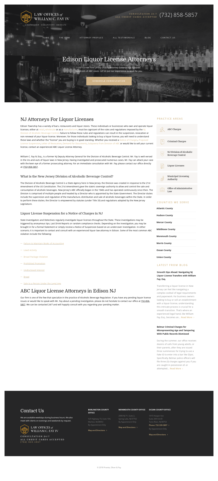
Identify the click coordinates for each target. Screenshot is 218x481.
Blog (148, 37)
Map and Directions (96, 430)
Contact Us (168, 37)
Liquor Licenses (175, 165)
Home (46, 37)
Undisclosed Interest (34, 270)
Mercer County (164, 222)
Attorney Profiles (91, 37)
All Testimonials (124, 37)
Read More (186, 317)
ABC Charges (174, 129)
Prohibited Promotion (34, 263)
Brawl (26, 276)
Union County (164, 257)
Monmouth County (167, 236)
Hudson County (165, 215)
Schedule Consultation (108, 81)
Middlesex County (166, 229)
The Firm (64, 37)
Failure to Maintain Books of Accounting (44, 243)
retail (41, 129)
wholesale (50, 129)
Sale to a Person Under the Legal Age (42, 283)
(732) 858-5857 (179, 14)
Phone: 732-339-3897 (158, 425)
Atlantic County (165, 208)
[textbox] (87, 257)
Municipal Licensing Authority (178, 177)
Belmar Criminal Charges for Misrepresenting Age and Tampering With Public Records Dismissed (176, 330)
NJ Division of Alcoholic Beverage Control (179, 153)
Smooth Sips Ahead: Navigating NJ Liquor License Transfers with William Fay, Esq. (176, 276)
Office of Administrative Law (179, 190)
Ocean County (164, 250)
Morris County (164, 243)
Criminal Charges (176, 141)
